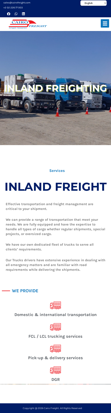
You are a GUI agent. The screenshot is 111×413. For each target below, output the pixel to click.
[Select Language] (93, 3)
